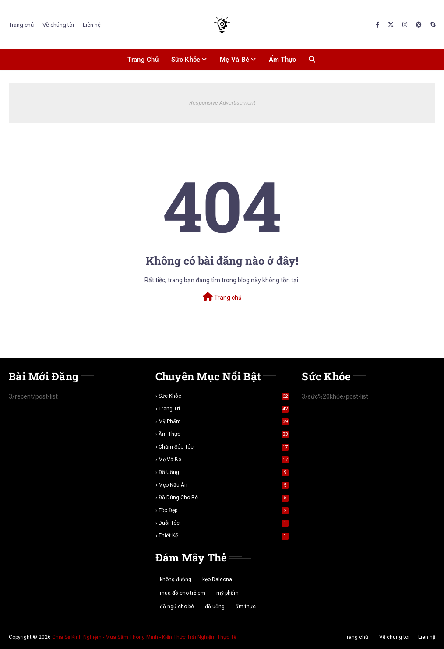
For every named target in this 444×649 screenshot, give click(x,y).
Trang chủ (21, 24)
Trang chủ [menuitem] (143, 59)
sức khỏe (224, 396)
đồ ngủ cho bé (177, 606)
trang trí (224, 409)
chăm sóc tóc (224, 447)
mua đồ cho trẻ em (182, 593)
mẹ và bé (224, 459)
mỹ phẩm (224, 421)
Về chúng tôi (58, 24)
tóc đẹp (224, 510)
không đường (175, 579)
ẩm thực (224, 434)
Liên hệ (92, 24)
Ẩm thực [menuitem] (282, 59)
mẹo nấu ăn (224, 485)
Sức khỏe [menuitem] (185, 59)
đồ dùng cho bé (224, 498)
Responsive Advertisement (222, 102)
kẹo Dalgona (217, 579)
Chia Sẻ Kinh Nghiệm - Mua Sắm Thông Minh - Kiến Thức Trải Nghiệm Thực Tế (144, 637)
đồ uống (224, 472)
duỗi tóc (224, 523)
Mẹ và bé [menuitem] (234, 59)
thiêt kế (224, 536)
